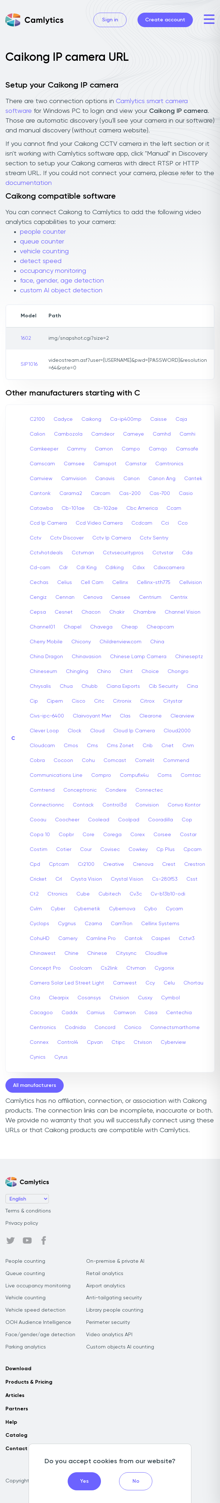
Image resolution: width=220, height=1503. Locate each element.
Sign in (110, 19)
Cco (183, 523)
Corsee (162, 834)
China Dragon (46, 656)
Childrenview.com (120, 641)
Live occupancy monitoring (38, 1285)
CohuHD (40, 938)
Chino (104, 671)
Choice (150, 671)
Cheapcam (160, 627)
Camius (95, 1012)
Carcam (100, 493)
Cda (187, 552)
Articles (14, 1395)
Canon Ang (161, 478)
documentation (28, 183)
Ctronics (57, 894)
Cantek (193, 478)
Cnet (167, 745)
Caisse (158, 419)
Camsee (74, 463)
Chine (71, 953)
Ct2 (34, 894)
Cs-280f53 (165, 879)
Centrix (178, 597)
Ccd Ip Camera (48, 523)
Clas (125, 716)
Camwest (125, 983)
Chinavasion (86, 656)
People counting (25, 1261)
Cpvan (95, 1042)
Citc (99, 701)
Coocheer (67, 819)
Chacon (91, 612)
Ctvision (119, 997)
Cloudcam (42, 745)
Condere (116, 790)
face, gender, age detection (62, 281)
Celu (169, 983)
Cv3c (136, 894)
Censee (120, 597)
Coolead (98, 819)
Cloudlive (156, 953)
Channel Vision (182, 612)
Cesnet (64, 612)
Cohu (88, 760)
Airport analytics (105, 1285)
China (157, 641)
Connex (39, 1042)
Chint (126, 671)
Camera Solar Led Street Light (67, 983)
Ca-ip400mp (125, 419)
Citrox (147, 701)
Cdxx (138, 567)
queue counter (42, 241)
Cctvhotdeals (46, 552)
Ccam (173, 508)
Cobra (37, 760)
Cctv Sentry (154, 538)
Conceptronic (80, 790)
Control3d (114, 805)
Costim (38, 849)
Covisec (110, 849)
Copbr (66, 834)
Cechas (39, 582)
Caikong (91, 419)
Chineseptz (189, 656)
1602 (26, 338)
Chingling (77, 671)
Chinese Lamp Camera (138, 656)
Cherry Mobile (46, 641)
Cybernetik (87, 908)
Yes (84, 1481)
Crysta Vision (86, 879)
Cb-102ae (105, 508)
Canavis (105, 478)
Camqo (158, 449)
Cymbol (170, 997)
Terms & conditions (28, 1211)
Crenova (143, 864)
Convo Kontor (184, 805)
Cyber (58, 908)
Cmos (71, 745)
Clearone (150, 716)
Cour (86, 849)
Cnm (188, 745)
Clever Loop (44, 730)
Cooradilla (160, 819)
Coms (164, 775)
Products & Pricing (28, 1382)
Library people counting (114, 1310)
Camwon (125, 1012)
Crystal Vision (127, 879)
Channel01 (42, 627)
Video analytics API (109, 1334)
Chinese (97, 953)
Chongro (178, 671)
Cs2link (109, 968)
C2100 (37, 419)
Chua (66, 686)
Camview (41, 478)
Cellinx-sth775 (153, 582)
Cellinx (120, 582)
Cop (187, 819)
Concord (104, 1027)
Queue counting (25, 1273)
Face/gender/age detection (40, 1334)
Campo (131, 449)
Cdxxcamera (169, 567)
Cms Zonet (120, 745)
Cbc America (142, 508)
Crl (58, 879)
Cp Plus (165, 849)
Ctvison (143, 1042)
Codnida (75, 1027)
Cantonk (40, 493)
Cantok (133, 938)
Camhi (187, 434)
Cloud (97, 730)
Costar (188, 834)
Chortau (193, 983)
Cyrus (61, 1057)
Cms (92, 745)
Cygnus (67, 923)
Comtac (191, 775)
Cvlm (36, 908)
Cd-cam (40, 567)
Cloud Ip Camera (134, 730)
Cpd (35, 864)
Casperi (160, 938)
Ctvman (136, 968)
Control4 (67, 1042)
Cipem (55, 701)
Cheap (129, 627)
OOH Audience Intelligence (38, 1322)
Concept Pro (45, 968)
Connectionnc (47, 805)
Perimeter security (108, 1322)
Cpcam (192, 849)
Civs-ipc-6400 (47, 716)
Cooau (38, 819)
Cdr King (86, 567)
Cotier (63, 849)
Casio (186, 493)
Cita (35, 997)
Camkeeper (44, 449)
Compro (101, 775)
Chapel (72, 627)
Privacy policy (21, 1223)
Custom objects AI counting (120, 1347)
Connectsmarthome (175, 1027)
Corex (137, 834)
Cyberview (173, 1042)
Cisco (78, 701)
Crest (168, 864)
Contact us (19, 1448)
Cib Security (163, 686)
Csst (192, 879)
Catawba (41, 508)
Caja (181, 419)
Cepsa (38, 612)
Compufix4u (134, 775)
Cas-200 (130, 493)
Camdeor (102, 434)
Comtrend (42, 790)
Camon (104, 449)
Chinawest (43, 953)
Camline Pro (101, 938)
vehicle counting (44, 251)
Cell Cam (92, 582)
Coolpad (128, 819)
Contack (83, 805)
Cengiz (38, 597)
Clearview (182, 716)
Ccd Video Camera (99, 523)
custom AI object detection (61, 290)
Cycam (174, 908)
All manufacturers (34, 1085)
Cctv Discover (67, 538)
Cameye (133, 434)
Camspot (105, 463)
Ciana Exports (123, 686)
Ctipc (118, 1042)
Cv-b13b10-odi (168, 894)
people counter (43, 232)
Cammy (76, 449)
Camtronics (169, 463)
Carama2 (70, 493)
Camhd (162, 434)
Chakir (116, 612)
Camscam (42, 463)
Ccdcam (141, 523)
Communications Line (56, 775)
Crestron (194, 864)
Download (18, 1368)
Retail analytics (104, 1273)
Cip (34, 701)
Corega (112, 834)
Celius (64, 582)
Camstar (136, 463)
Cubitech (109, 894)
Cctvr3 (187, 938)
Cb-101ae (73, 508)
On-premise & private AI (115, 1261)
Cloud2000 (177, 730)
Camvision (73, 478)
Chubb (89, 686)
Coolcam (80, 968)
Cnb (148, 745)
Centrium (150, 597)
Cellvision (190, 582)
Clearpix (59, 997)
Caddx (70, 1012)
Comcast (114, 760)
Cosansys (89, 997)
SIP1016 (29, 364)
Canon (131, 478)
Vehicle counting (25, 1297)
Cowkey (138, 849)
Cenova (92, 597)
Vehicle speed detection (35, 1310)
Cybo (150, 908)
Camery (67, 938)
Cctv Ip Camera (111, 538)
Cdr (63, 567)
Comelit (145, 760)
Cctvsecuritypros (123, 552)
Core (88, 834)
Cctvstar (162, 552)
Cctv (35, 538)
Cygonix (164, 968)
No (135, 1481)
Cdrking (114, 567)
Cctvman (83, 552)
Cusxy (145, 997)
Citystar (172, 701)
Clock (74, 730)
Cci (165, 523)
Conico (132, 1027)
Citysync (126, 953)
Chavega (101, 627)
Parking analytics (25, 1347)
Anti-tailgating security (114, 1297)
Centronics (43, 1027)
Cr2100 (86, 864)
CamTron (121, 923)
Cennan (65, 597)
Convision (147, 805)
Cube (83, 894)
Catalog (16, 1435)
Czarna (93, 923)
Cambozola (68, 434)
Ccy (150, 983)
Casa (150, 1012)
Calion (37, 434)
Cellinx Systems (160, 923)
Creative (113, 864)
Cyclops (39, 923)
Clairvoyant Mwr (92, 716)
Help (11, 1422)
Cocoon (63, 760)
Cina (192, 686)
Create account (165, 19)
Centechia (179, 1012)
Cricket (38, 879)
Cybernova (122, 908)
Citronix (122, 701)
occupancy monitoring (53, 271)
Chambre (144, 612)
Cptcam (59, 864)
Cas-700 (159, 493)
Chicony (81, 641)
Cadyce (63, 419)
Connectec (149, 790)
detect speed (41, 261)
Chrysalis (40, 686)
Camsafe (187, 449)
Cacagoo (41, 1012)
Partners (16, 1408)
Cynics (38, 1057)
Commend (176, 760)
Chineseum (43, 671)
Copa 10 (40, 834)
